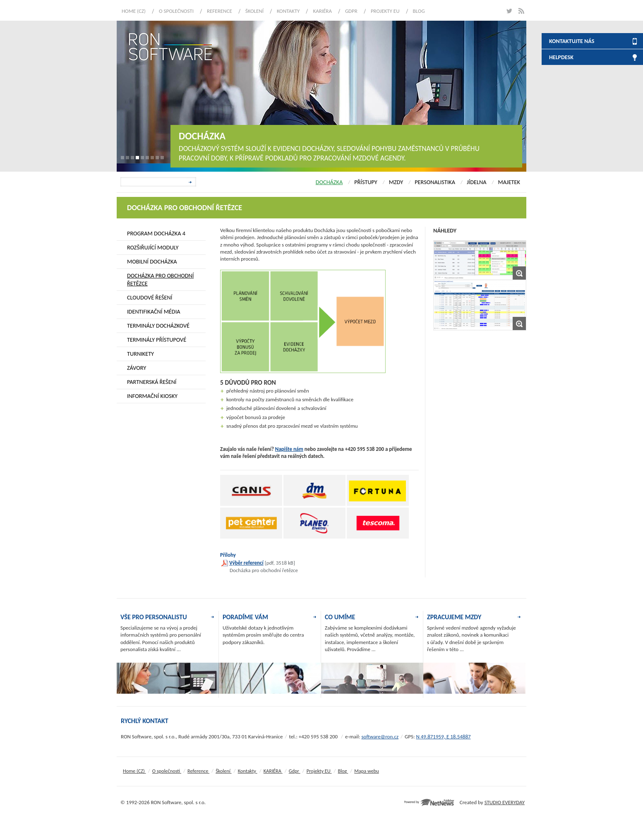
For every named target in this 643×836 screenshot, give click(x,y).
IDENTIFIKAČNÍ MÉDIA (153, 311)
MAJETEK (509, 182)
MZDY (396, 182)
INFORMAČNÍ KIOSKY (152, 396)
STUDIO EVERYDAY (505, 802)
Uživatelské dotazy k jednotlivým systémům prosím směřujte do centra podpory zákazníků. (263, 635)
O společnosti (176, 11)
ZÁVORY (136, 367)
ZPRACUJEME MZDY (454, 617)
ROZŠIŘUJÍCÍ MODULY (152, 247)
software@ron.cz (379, 736)
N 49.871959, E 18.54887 (443, 736)
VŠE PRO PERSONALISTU (153, 617)
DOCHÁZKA (329, 182)
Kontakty (288, 11)
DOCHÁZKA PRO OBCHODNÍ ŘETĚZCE (160, 279)
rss (521, 11)
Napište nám (289, 449)
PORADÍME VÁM (245, 617)
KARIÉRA (322, 11)
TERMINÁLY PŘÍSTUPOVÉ (156, 339)
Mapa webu (366, 771)
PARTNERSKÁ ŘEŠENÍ (151, 382)
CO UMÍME (340, 617)
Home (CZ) (134, 11)
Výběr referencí (246, 563)
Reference (219, 11)
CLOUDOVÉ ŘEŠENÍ (149, 297)
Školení (254, 11)
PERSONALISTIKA (435, 182)
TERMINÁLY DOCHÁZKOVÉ (158, 325)
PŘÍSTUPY (365, 182)
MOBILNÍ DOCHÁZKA (152, 261)
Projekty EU (385, 11)
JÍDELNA (476, 182)
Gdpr (351, 11)
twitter (509, 11)
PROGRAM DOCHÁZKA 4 (156, 233)
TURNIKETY (140, 353)
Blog (419, 11)
